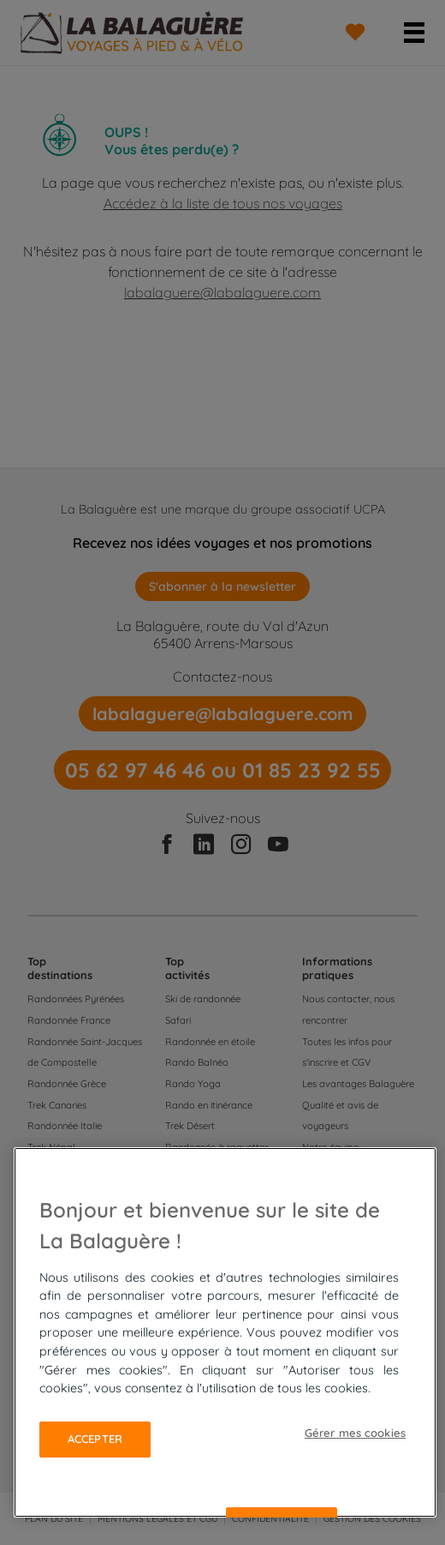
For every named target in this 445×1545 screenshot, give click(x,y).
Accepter (95, 1439)
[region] (225, 1332)
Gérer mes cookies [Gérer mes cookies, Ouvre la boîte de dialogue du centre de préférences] (355, 1433)
